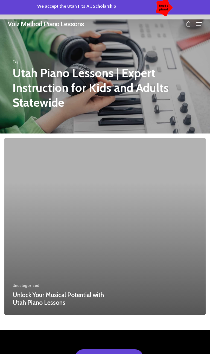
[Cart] (188, 24)
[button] (199, 24)
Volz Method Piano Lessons (46, 24)
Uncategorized (26, 285)
